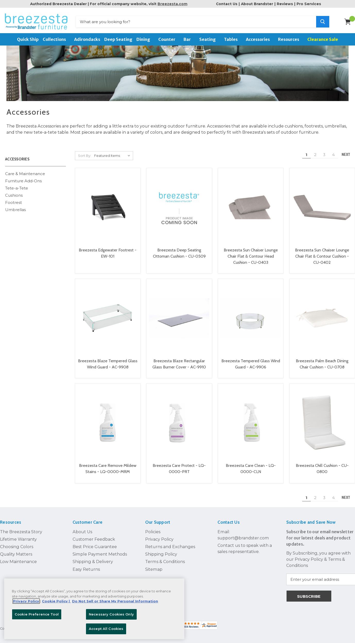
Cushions (14, 193)
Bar (189, 39)
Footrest (13, 200)
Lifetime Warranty (18, 537)
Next (348, 153)
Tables (233, 39)
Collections (56, 39)
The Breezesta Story (21, 530)
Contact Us (226, 4)
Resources (290, 39)
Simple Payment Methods (100, 552)
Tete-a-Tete (16, 186)
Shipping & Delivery (93, 560)
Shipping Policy (161, 552)
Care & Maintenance (25, 171)
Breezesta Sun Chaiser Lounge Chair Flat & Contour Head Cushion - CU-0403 (251, 255)
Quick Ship (28, 39)
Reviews (285, 4)
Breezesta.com (172, 4)
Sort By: (84, 154)
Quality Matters (16, 552)
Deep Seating (118, 39)
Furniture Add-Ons (23, 179)
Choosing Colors (16, 545)
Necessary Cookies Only (111, 614)
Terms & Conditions (165, 560)
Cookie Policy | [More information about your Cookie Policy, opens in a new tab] (56, 601)
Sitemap (153, 567)
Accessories (260, 39)
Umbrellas (15, 208)
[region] (94, 608)
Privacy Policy (159, 537)
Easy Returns (86, 567)
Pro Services (309, 4)
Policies (152, 530)
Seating (209, 39)
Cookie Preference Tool (37, 614)
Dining (145, 39)
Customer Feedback (94, 537)
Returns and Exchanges (170, 545)
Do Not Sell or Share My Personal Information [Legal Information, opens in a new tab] (115, 601)
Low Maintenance (18, 560)
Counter (168, 39)
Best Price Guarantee (95, 545)
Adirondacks (87, 39)
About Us (82, 530)
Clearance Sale (322, 39)
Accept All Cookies (106, 629)
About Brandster (257, 4)
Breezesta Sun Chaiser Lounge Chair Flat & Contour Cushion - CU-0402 (322, 255)
